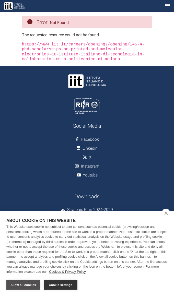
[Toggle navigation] (167, 6)
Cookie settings (60, 285)
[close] (166, 214)
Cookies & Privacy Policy (67, 273)
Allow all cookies (23, 285)
